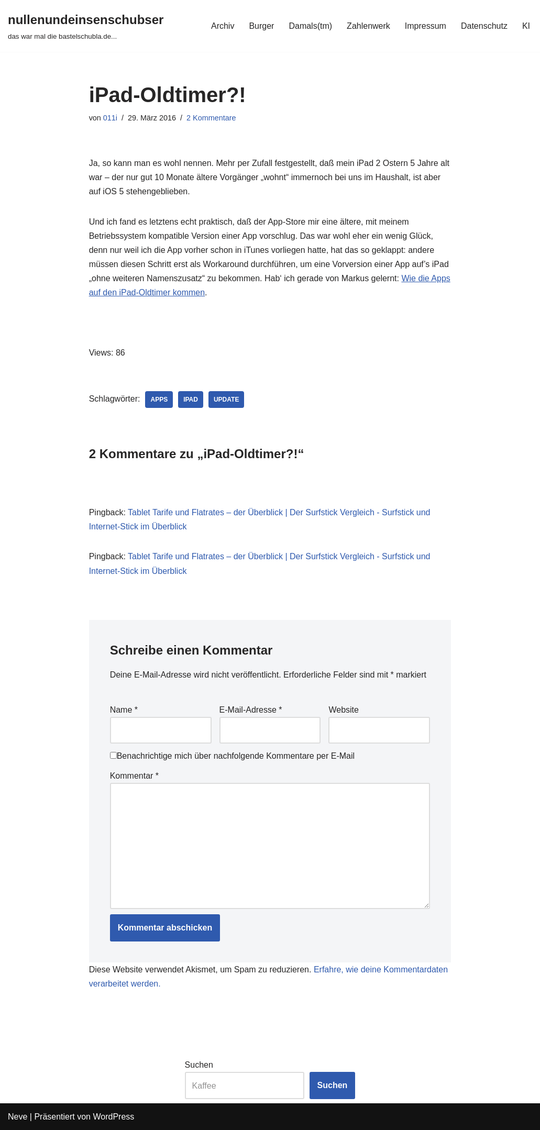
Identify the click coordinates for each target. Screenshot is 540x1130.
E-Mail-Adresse (250, 709)
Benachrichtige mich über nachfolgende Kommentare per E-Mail (232, 755)
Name (124, 709)
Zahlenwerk (368, 25)
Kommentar (134, 775)
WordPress (113, 1116)
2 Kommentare (211, 118)
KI (526, 25)
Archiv (222, 25)
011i (110, 118)
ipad (190, 399)
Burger (261, 25)
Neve (17, 1116)
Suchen (199, 1064)
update (226, 399)
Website (343, 709)
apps (159, 399)
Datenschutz (484, 25)
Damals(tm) (310, 25)
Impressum (425, 25)
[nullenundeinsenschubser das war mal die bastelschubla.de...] (85, 25)
